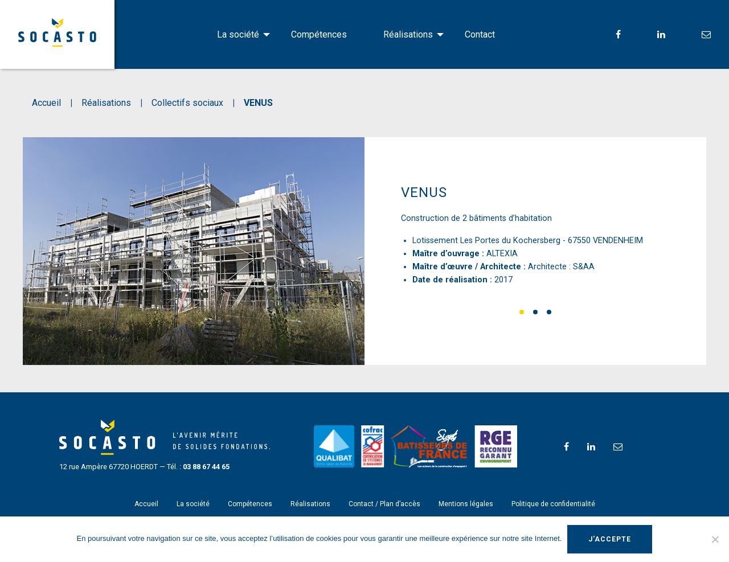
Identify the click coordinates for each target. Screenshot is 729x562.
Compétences (319, 34)
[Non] (714, 539)
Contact (480, 34)
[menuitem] (236, 34)
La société (238, 34)
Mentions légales (466, 504)
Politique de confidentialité (553, 504)
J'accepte (609, 539)
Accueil (146, 504)
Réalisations (408, 34)
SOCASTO (57, 32)
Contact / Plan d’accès (384, 504)
